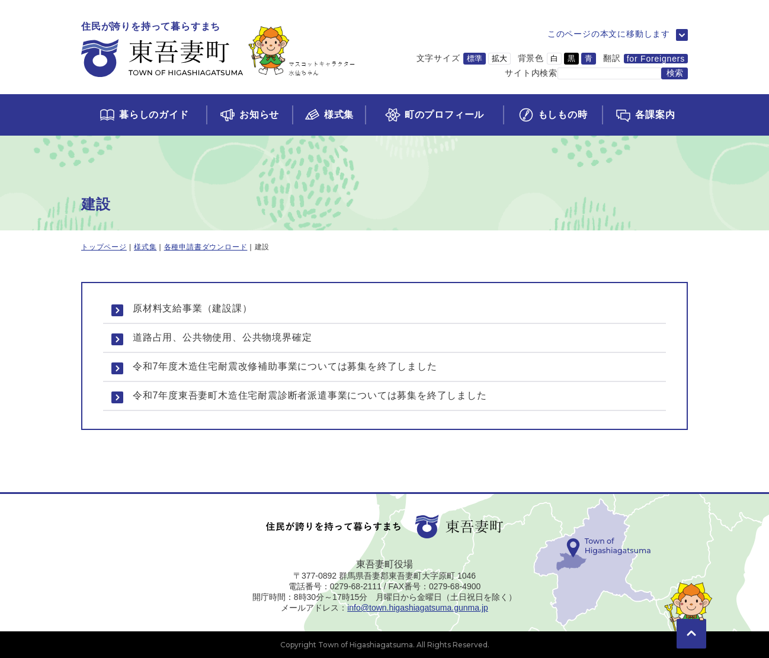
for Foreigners (656, 58)
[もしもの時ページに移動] (552, 115)
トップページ (104, 247)
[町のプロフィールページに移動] (433, 115)
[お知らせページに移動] (249, 115)
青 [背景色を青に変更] (588, 58)
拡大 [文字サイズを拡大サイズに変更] (499, 58)
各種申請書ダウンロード (206, 247)
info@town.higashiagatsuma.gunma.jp (417, 607)
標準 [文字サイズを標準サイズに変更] (474, 58)
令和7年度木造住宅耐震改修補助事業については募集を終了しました (285, 366)
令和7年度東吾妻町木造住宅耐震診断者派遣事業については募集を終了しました (310, 395)
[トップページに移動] (218, 50)
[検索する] (674, 73)
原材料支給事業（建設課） (192, 308)
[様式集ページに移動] (329, 115)
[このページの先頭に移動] (691, 616)
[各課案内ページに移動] (645, 115)
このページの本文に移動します (608, 33)
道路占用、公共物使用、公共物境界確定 (222, 337)
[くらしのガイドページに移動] (143, 115)
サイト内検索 (531, 73)
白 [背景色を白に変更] (554, 58)
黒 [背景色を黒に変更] (571, 58)
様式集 (145, 247)
